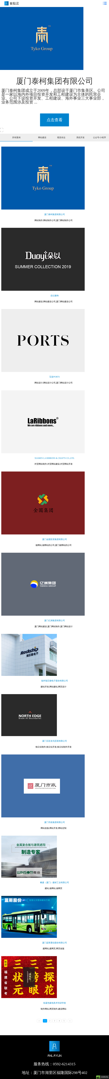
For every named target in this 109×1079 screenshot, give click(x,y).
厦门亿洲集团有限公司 (54, 620)
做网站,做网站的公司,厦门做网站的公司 (54, 545)
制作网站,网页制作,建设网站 (53, 1009)
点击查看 (55, 120)
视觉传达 (61, 137)
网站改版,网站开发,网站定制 (53, 828)
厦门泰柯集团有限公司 (54, 214)
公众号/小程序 (99, 137)
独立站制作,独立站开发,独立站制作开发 (54, 747)
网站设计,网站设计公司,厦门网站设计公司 (53, 383)
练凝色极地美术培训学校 (54, 1003)
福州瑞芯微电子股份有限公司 (54, 681)
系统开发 (80, 137)
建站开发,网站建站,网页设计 (53, 687)
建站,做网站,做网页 (53, 888)
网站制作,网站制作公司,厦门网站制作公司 (53, 220)
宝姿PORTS (54, 377)
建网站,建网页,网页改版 (53, 948)
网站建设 (42, 137)
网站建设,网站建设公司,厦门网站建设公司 (53, 301)
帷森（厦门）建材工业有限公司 (54, 882)
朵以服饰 (54, 295)
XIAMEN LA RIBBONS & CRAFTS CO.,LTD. (54, 458)
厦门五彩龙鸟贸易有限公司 (54, 741)
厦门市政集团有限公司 (54, 822)
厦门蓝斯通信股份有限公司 (54, 943)
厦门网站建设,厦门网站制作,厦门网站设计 (53, 626)
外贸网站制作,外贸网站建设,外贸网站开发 (53, 464)
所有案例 (16, 137)
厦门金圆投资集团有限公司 (54, 539)
